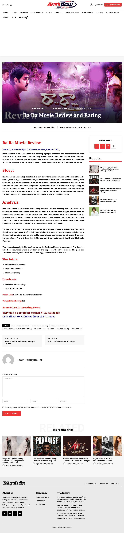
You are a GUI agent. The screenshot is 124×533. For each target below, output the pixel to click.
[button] (7, 4)
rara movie (77, 329)
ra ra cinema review (20, 326)
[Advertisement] (62, 38)
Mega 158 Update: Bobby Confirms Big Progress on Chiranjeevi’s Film (109, 169)
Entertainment (40, 108)
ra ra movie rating (40, 326)
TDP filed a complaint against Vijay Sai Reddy (31, 312)
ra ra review (39, 329)
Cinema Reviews (84, 108)
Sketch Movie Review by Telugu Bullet (20, 342)
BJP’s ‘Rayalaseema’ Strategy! (61, 341)
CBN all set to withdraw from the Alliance (28, 316)
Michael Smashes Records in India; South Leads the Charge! (110, 190)
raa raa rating (63, 329)
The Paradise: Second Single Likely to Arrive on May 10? (110, 179)
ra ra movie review (59, 326)
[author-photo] (4, 465)
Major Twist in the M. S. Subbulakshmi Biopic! (108, 200)
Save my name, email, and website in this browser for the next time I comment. (38, 407)
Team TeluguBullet (46, 127)
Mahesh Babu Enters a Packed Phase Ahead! (108, 211)
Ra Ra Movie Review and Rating (18, 329)
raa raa (51, 329)
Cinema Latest (61, 108)
